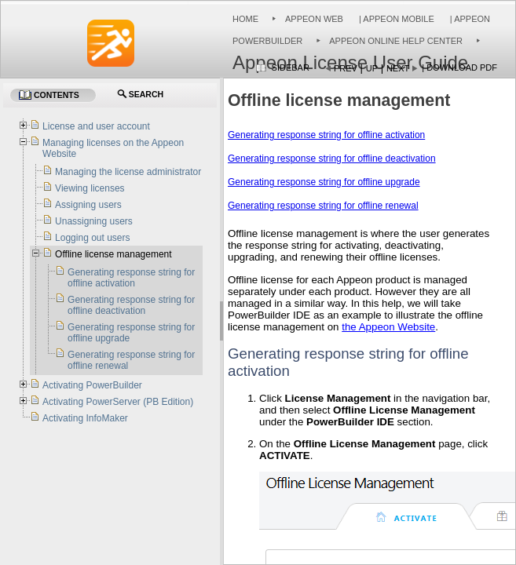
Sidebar (290, 67)
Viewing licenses (90, 188)
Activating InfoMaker (85, 418)
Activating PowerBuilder (92, 385)
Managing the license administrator (128, 171)
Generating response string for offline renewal (323, 205)
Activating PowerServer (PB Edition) (117, 401)
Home (245, 19)
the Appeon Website (388, 327)
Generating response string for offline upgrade (324, 182)
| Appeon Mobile (395, 19)
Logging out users (92, 237)
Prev (345, 68)
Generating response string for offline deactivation (332, 158)
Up (372, 68)
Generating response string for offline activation (326, 134)
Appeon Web (314, 19)
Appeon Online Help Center (396, 41)
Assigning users (88, 204)
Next (397, 68)
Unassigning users (94, 221)
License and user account (96, 126)
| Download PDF (459, 67)
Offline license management (113, 254)
